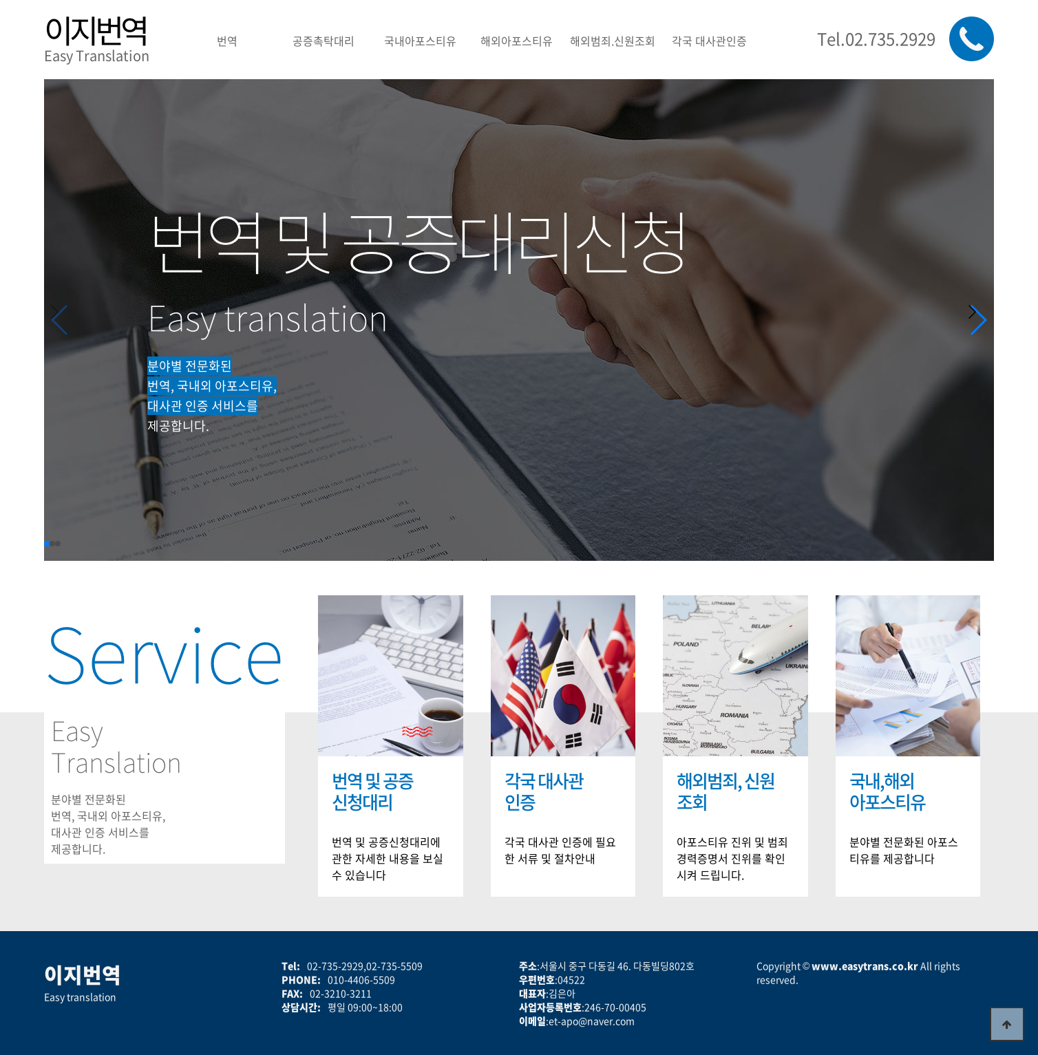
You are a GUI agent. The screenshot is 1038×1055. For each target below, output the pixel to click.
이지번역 (95, 29)
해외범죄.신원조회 (612, 40)
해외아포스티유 (516, 40)
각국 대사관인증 (709, 40)
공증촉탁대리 (323, 40)
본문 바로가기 (0, 0)
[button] (977, 320)
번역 (227, 40)
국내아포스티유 (420, 40)
